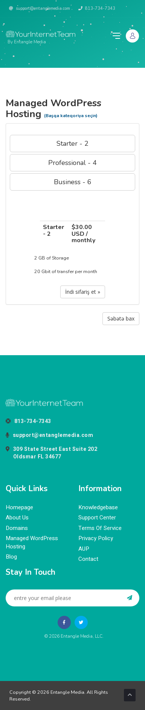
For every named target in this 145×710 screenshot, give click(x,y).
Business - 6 (73, 181)
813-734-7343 (96, 8)
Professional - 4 (72, 162)
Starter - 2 (72, 143)
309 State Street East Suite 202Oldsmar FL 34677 (51, 453)
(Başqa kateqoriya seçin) (71, 116)
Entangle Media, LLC (81, 636)
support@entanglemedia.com (39, 8)
